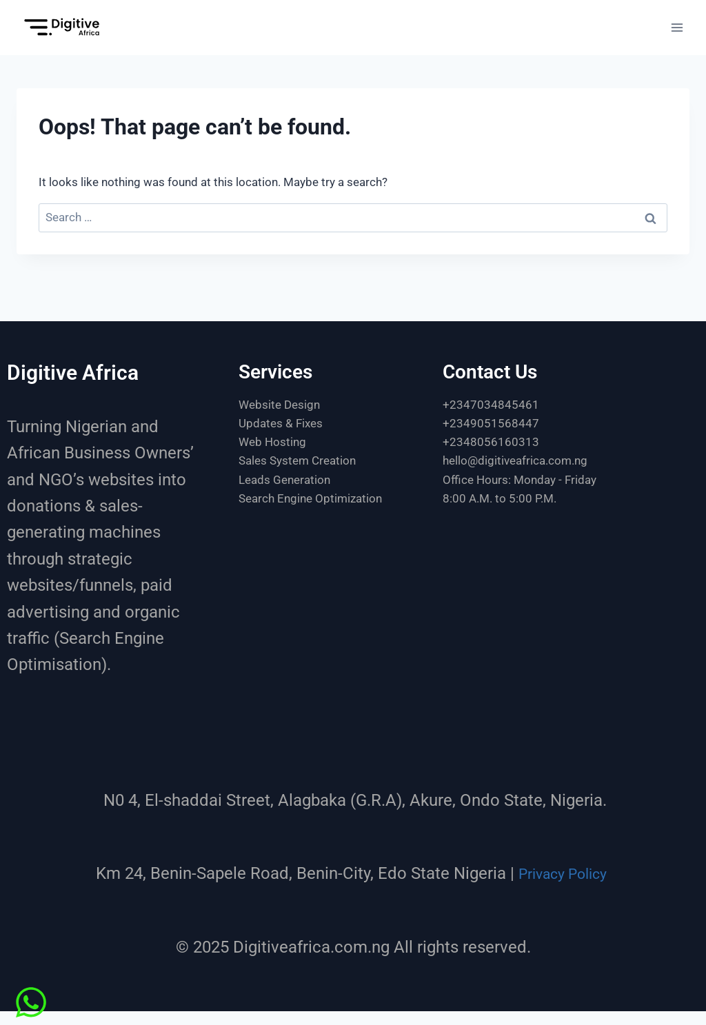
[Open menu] (676, 27)
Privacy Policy (562, 873)
